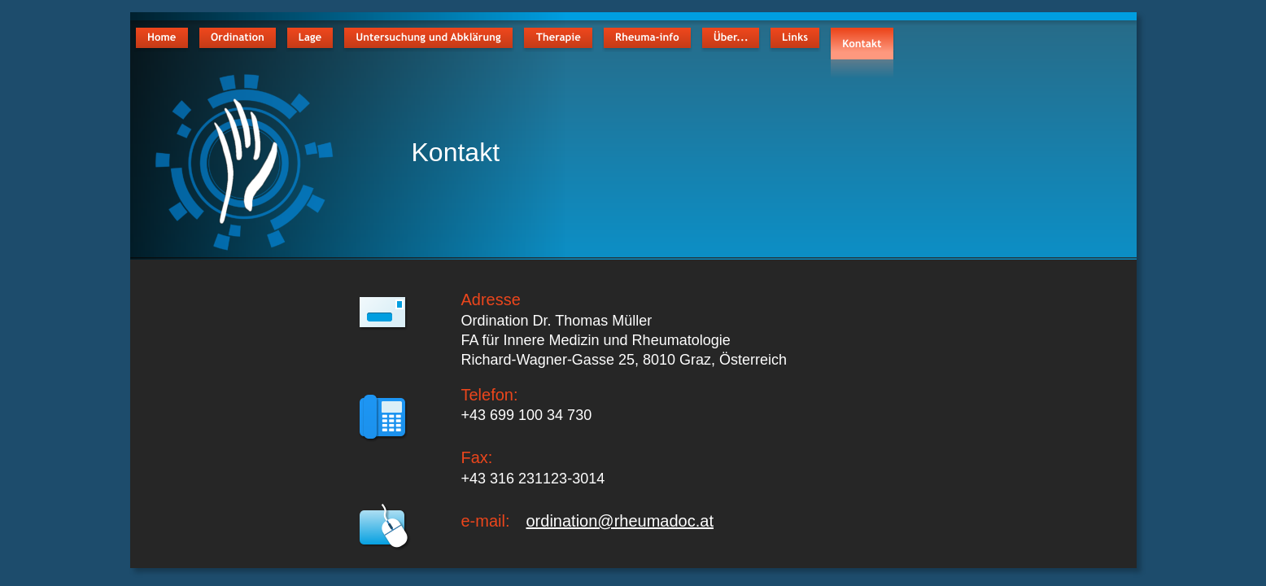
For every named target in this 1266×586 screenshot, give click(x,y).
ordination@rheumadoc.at (620, 521)
